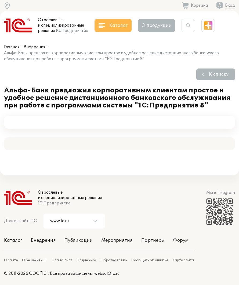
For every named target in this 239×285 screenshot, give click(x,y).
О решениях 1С (34, 260)
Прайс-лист (62, 260)
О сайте (11, 260)
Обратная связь (113, 260)
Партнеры (153, 240)
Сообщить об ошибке (149, 260)
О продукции (157, 25)
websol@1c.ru (107, 273)
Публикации (78, 240)
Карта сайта (183, 260)
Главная (11, 47)
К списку (219, 74)
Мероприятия (117, 240)
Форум (180, 240)
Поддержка (86, 260)
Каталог (13, 240)
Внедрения (34, 47)
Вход (230, 5)
